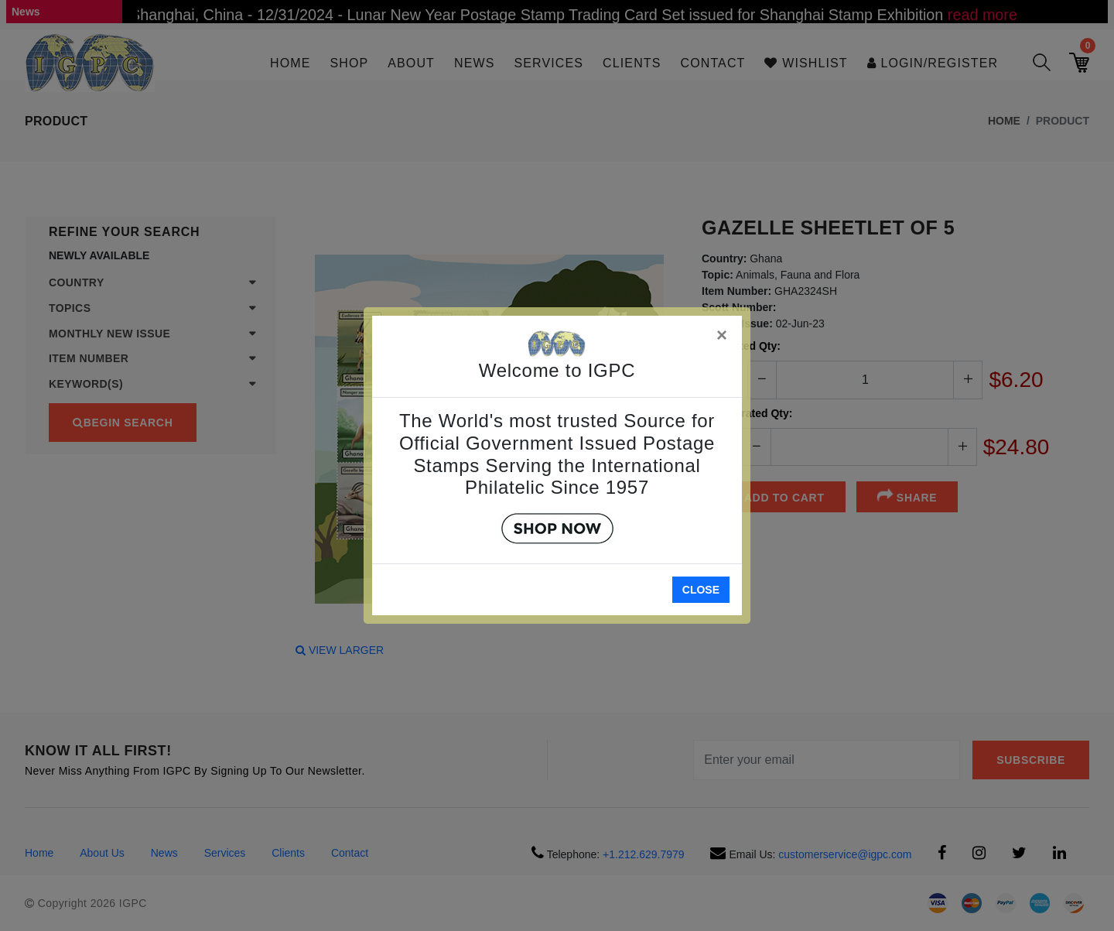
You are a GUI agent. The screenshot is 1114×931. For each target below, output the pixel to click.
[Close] (722, 332)
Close (700, 590)
